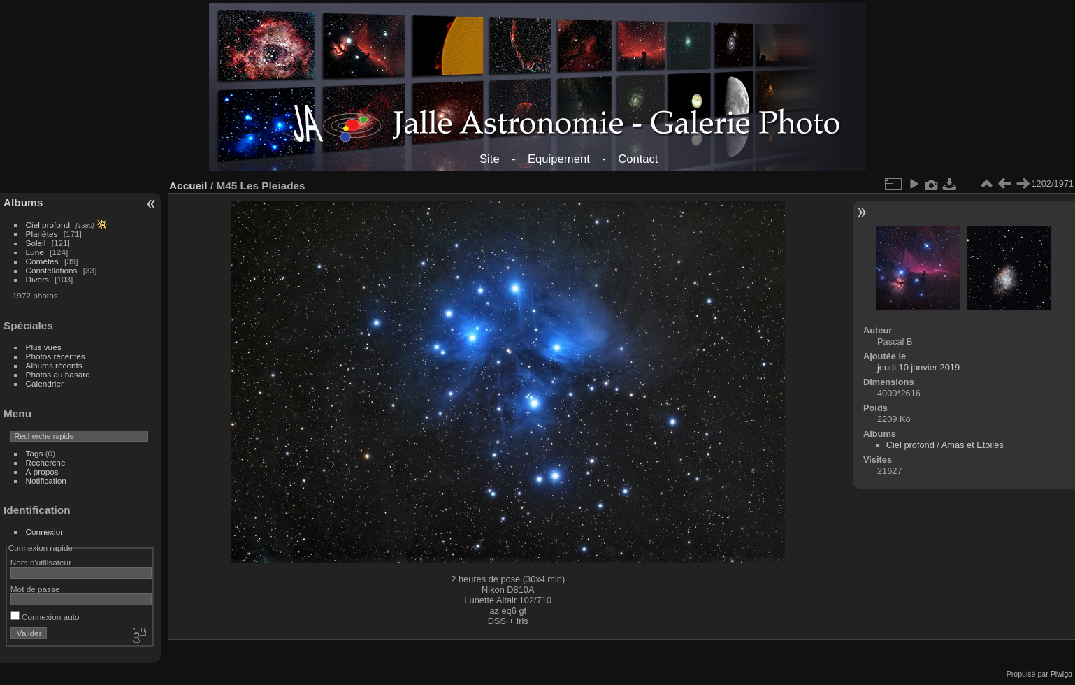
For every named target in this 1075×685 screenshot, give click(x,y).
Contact (638, 159)
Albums (23, 202)
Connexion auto (45, 616)
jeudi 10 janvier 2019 (918, 367)
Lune (35, 252)
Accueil (188, 186)
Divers (37, 279)
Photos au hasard (58, 374)
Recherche (46, 462)
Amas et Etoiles (972, 445)
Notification (46, 480)
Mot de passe (35, 588)
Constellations (52, 270)
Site (489, 159)
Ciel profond (48, 224)
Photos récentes (55, 356)
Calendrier (45, 383)
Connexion (45, 531)
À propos (42, 471)
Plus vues (44, 347)
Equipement (559, 159)
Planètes (42, 233)
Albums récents (54, 365)
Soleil (36, 242)
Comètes (42, 261)
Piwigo (1061, 674)
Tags (34, 453)
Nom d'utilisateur (40, 562)
